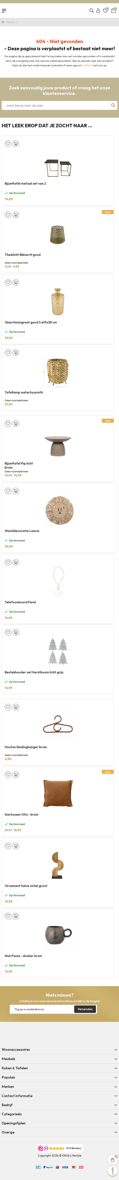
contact (87, 65)
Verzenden (85, 1009)
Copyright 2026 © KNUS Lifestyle (59, 1155)
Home (10, 22)
